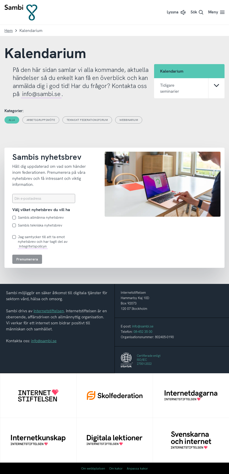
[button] (177, 12)
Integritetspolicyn (33, 246)
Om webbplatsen (93, 468)
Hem (8, 30)
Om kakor (116, 468)
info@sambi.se (41, 94)
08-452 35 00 (143, 331)
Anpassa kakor (137, 468)
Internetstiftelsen (49, 310)
